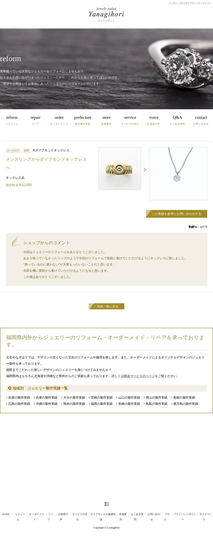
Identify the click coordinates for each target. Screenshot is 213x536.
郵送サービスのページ (139, 376)
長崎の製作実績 (129, 403)
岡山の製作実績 (156, 397)
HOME (6, 514)
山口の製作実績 (129, 397)
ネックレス (13, 150)
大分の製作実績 (74, 397)
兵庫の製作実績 (47, 397)
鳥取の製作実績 (156, 403)
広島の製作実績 (19, 403)
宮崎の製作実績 (102, 397)
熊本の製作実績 (74, 403)
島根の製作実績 (184, 397)
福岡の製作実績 (102, 403)
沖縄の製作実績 (47, 403)
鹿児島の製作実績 (185, 403)
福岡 (26, 150)
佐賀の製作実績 (19, 397)
